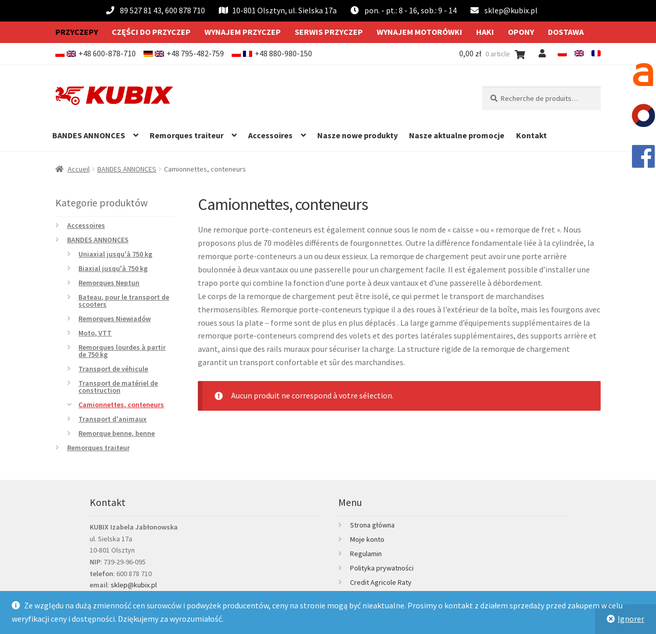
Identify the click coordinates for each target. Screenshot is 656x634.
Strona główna (372, 525)
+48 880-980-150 (283, 53)
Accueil (79, 169)
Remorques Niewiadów (114, 318)
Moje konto (367, 539)
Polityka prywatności (382, 568)
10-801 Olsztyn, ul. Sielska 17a (278, 10)
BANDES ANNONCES (88, 135)
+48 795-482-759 (195, 53)
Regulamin (366, 553)
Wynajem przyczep (242, 32)
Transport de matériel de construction (118, 386)
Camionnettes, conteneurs (121, 404)
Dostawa (566, 32)
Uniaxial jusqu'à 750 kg (115, 254)
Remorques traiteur (186, 135)
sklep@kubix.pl (511, 10)
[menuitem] (562, 53)
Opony (521, 32)
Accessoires (270, 135)
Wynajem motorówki (419, 32)
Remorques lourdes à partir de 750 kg (122, 351)
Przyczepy (76, 32)
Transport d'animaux (112, 419)
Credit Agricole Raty (381, 582)
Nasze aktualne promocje (456, 135)
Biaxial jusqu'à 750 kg (113, 268)
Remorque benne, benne (116, 433)
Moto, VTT (95, 332)
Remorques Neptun (108, 282)
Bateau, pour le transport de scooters (123, 300)
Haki (485, 32)
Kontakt (531, 135)
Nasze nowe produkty (357, 135)
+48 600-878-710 (107, 53)
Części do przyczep (151, 32)
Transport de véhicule (113, 368)
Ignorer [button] (631, 619)
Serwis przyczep (329, 32)
